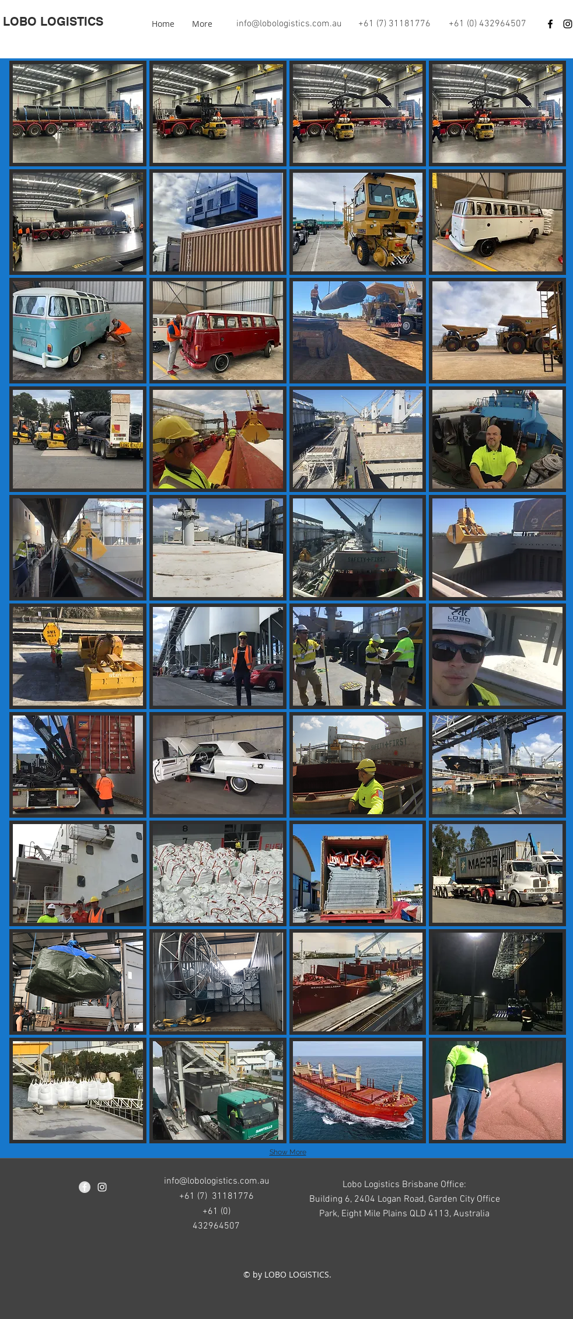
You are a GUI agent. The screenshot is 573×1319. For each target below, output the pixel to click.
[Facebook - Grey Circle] (84, 1187)
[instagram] (102, 1187)
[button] (77, 113)
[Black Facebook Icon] (550, 24)
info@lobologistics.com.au (289, 24)
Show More (288, 1152)
